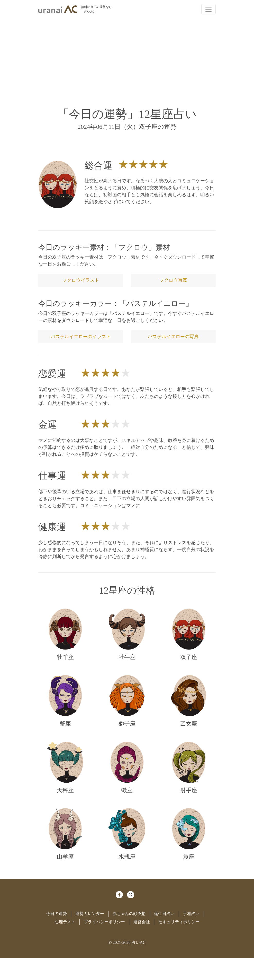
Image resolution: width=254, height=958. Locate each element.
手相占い (191, 913)
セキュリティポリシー (178, 922)
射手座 (188, 790)
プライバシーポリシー (104, 922)
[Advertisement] (127, 59)
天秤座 (65, 790)
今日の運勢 (56, 913)
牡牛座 (127, 657)
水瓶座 (127, 856)
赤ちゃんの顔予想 (129, 913)
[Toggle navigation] (208, 9)
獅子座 (127, 723)
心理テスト (65, 922)
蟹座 (65, 723)
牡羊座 (65, 657)
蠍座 (127, 790)
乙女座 (188, 723)
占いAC (139, 942)
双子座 (188, 657)
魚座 (188, 856)
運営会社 (141, 922)
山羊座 (65, 856)
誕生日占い (164, 913)
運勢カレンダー (89, 913)
